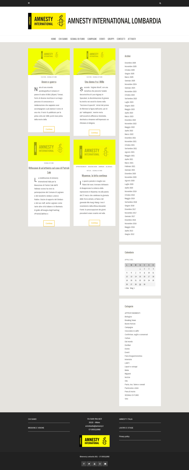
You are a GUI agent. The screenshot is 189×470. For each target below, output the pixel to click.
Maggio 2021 (130, 155)
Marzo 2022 (129, 134)
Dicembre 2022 (130, 120)
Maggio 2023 (130, 109)
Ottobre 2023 (130, 95)
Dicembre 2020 (130, 173)
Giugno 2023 (129, 105)
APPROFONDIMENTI (81, 167)
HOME (53, 38)
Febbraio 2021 (130, 166)
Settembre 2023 (131, 98)
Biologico (128, 316)
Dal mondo (109, 167)
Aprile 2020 (129, 187)
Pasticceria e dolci (132, 388)
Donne (127, 348)
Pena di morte (130, 391)
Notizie (89, 171)
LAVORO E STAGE (126, 427)
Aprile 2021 (129, 159)
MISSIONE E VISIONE (36, 427)
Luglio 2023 (129, 102)
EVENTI (102, 38)
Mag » (132, 288)
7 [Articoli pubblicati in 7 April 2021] (135, 273)
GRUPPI (111, 38)
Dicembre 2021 (130, 137)
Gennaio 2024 (130, 87)
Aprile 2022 (129, 130)
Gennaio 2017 (130, 216)
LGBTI (127, 363)
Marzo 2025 (129, 77)
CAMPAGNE (92, 38)
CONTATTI (121, 38)
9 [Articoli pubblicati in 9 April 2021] (144, 273)
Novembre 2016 (130, 223)
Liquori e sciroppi (131, 366)
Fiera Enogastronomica (133, 356)
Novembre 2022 (130, 123)
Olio (126, 380)
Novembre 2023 (130, 91)
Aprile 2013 (129, 230)
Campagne (101, 167)
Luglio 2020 (129, 184)
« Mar (127, 288)
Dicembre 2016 (130, 220)
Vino (126, 398)
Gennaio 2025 (130, 80)
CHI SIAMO (63, 38)
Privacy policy (124, 436)
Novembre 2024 (130, 84)
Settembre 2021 (131, 148)
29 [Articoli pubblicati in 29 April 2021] (140, 284)
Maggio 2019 (130, 198)
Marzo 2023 (129, 116)
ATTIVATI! (132, 38)
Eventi (127, 352)
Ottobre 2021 (130, 145)
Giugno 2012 (129, 234)
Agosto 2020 (129, 180)
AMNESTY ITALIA (125, 419)
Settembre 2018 (131, 202)
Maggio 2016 (130, 227)
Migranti (128, 373)
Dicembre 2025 (130, 62)
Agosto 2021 (129, 152)
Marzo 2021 (129, 162)
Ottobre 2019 (130, 195)
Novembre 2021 (130, 141)
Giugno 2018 (129, 205)
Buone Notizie (130, 323)
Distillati (128, 345)
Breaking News (92, 167)
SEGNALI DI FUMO (77, 38)
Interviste (128, 359)
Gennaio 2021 (130, 170)
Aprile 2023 (129, 112)
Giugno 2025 (129, 73)
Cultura (43, 77)
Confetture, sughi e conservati (136, 334)
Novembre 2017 (130, 212)
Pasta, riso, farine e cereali (135, 384)
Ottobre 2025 (130, 70)
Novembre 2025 (130, 66)
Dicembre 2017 (130, 209)
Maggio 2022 (130, 127)
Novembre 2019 (130, 191)
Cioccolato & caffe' (132, 330)
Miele (127, 370)
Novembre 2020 (130, 177)
